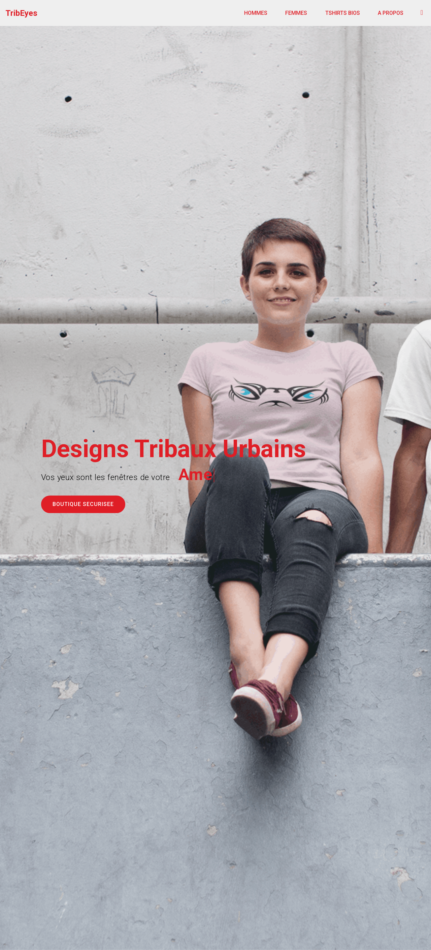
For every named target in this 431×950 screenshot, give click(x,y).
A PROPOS (390, 13)
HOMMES (255, 13)
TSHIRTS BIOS (342, 13)
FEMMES (296, 13)
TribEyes (21, 13)
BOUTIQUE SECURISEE (83, 504)
